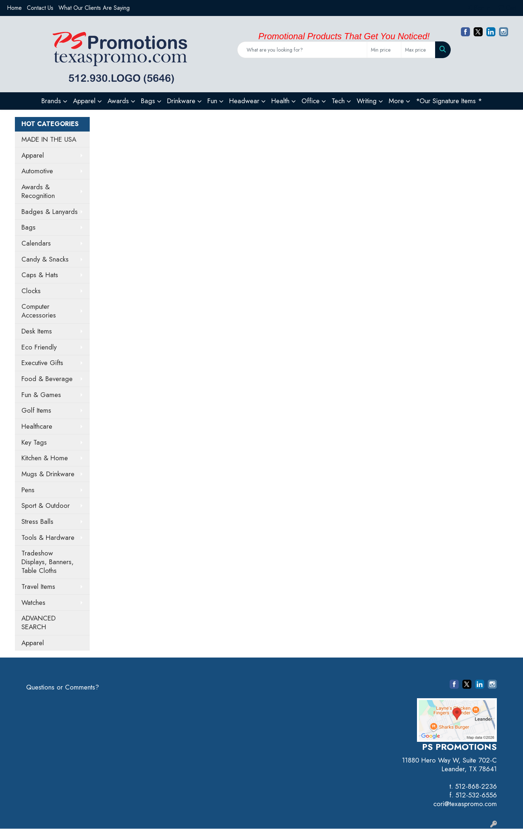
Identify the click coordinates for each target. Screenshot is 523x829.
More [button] (396, 101)
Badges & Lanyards (49, 212)
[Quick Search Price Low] (384, 49)
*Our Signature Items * (449, 101)
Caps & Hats (39, 275)
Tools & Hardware (47, 537)
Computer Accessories (38, 311)
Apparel (32, 155)
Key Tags (34, 442)
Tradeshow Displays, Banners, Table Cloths (47, 561)
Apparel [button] (84, 101)
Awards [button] (118, 101)
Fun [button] (212, 101)
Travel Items (38, 586)
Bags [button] (148, 101)
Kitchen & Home (44, 458)
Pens (28, 490)
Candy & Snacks (45, 259)
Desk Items (36, 331)
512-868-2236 (476, 786)
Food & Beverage (47, 379)
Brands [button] (51, 101)
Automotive (37, 171)
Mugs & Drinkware (47, 474)
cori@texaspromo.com (465, 804)
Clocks (31, 291)
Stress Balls (37, 521)
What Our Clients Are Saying (94, 8)
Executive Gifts (42, 363)
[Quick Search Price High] (418, 49)
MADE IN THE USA (48, 139)
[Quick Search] (302, 49)
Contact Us (40, 8)
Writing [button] (367, 101)
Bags (28, 227)
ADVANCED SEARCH (38, 622)
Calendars (36, 243)
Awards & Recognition (38, 191)
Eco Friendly (39, 347)
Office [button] (310, 101)
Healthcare (36, 426)
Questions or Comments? (62, 687)
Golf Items (36, 410)
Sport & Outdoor (45, 505)
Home (14, 8)
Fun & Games (41, 395)
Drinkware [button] (181, 101)
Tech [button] (338, 101)
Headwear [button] (244, 101)
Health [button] (280, 101)
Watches (33, 602)
